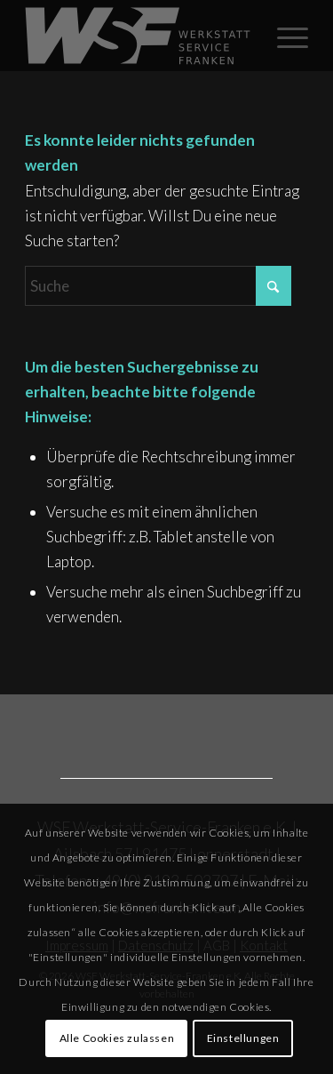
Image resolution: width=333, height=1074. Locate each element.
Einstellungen (243, 1038)
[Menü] (283, 35)
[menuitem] (283, 35)
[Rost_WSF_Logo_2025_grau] (138, 35)
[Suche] (158, 286)
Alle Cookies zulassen (117, 1038)
